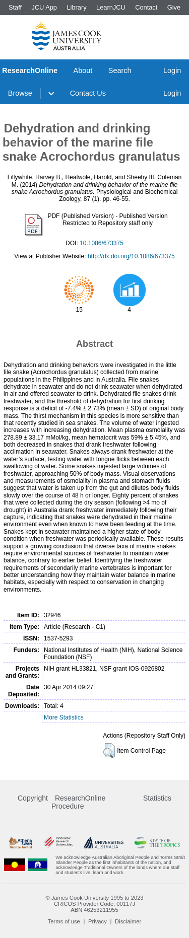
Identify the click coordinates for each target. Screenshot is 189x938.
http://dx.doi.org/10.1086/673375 (131, 256)
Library (76, 7)
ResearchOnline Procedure (78, 802)
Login (172, 70)
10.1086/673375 (101, 243)
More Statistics (64, 717)
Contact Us (88, 93)
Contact (146, 7)
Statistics (157, 798)
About (83, 70)
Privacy (97, 921)
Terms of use (64, 921)
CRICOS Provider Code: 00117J (94, 904)
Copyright (33, 798)
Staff (15, 7)
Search (120, 70)
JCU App (44, 7)
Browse (20, 93)
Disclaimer (128, 921)
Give (173, 7)
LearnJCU (110, 7)
